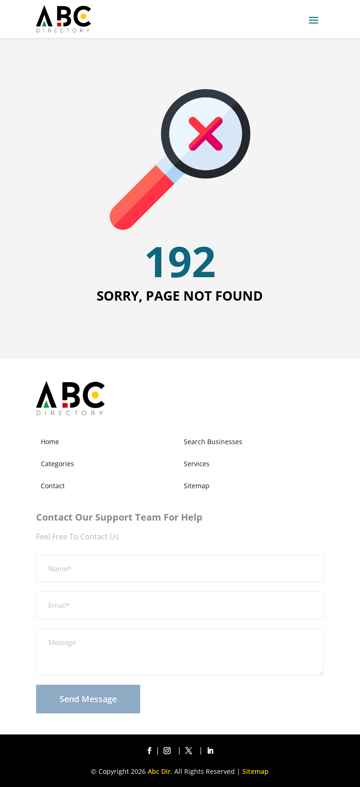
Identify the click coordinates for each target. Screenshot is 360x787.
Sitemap (197, 485)
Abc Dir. (160, 771)
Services (197, 463)
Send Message (88, 698)
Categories (57, 463)
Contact (53, 485)
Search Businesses (213, 441)
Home (50, 441)
